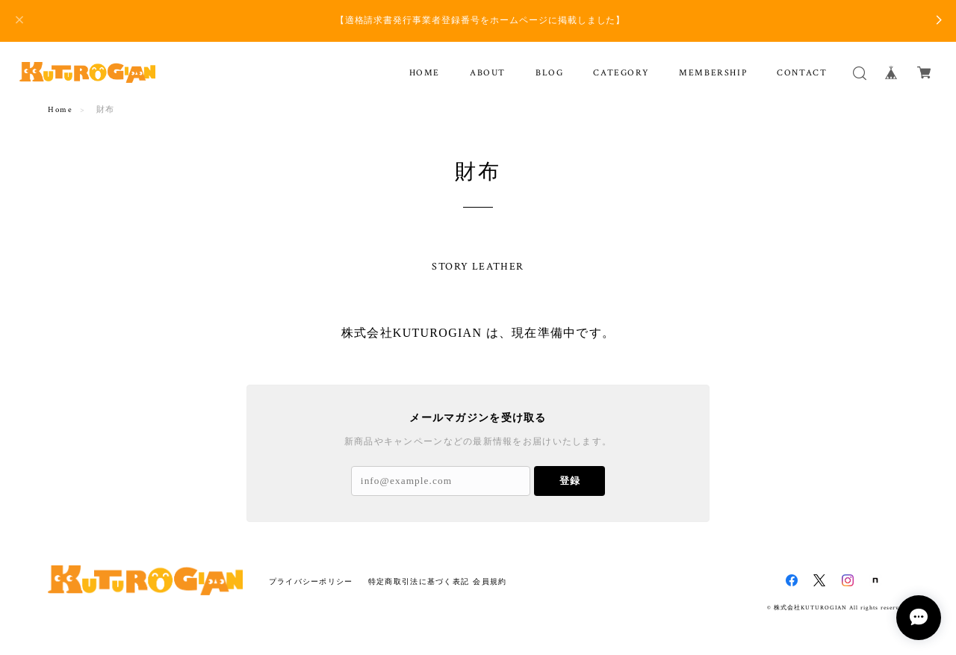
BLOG (549, 72)
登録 (569, 480)
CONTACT (802, 72)
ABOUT (488, 72)
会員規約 (489, 581)
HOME (424, 72)
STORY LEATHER (478, 266)
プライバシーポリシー (311, 581)
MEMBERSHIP (713, 72)
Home (60, 110)
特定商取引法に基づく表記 (418, 581)
